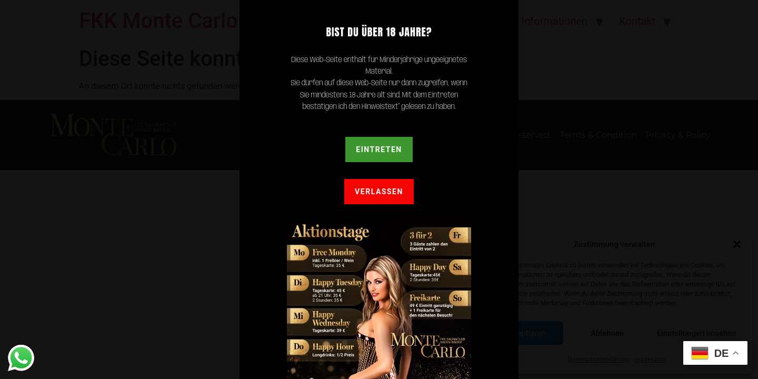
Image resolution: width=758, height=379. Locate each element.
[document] (379, 189)
